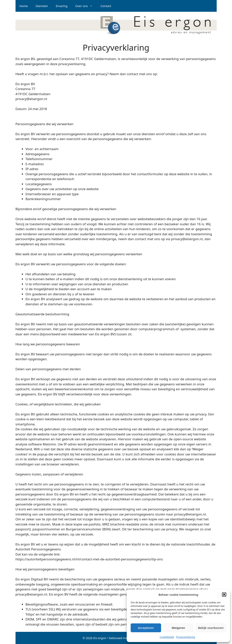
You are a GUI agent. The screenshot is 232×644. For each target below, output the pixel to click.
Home (23, 6)
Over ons (85, 6)
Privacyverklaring (185, 637)
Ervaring (61, 6)
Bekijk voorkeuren (211, 628)
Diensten (42, 6)
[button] (224, 595)
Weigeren (178, 628)
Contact (106, 6)
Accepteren (146, 628)
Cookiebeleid (167, 637)
